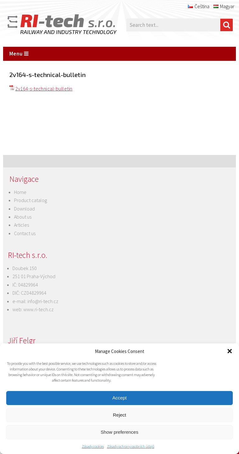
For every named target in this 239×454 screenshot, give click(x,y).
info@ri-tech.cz (42, 301)
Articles (21, 225)
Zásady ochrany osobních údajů (130, 446)
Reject (119, 415)
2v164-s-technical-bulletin (43, 88)
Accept (119, 397)
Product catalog (30, 200)
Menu (19, 53)
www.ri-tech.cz (38, 309)
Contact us (24, 233)
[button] (230, 351)
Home (20, 192)
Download (24, 208)
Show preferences (119, 432)
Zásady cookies (93, 446)
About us (22, 217)
